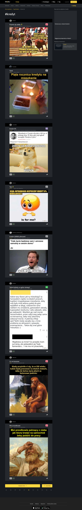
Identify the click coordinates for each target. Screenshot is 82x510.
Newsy (42, 5)
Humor (12, 5)
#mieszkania (21, 26)
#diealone (28, 238)
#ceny (18, 26)
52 (46, 490)
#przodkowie (23, 427)
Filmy (54, 2)
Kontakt (31, 503)
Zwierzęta (7, 5)
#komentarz (25, 288)
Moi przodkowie (15, 426)
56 (28, 490)
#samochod (16, 427)
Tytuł (11, 71)
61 (6, 490)
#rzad (17, 188)
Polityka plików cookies (51, 503)
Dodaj (17, 2)
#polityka (15, 130)
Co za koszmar (14, 361)
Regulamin (43, 503)
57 (24, 490)
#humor (15, 72)
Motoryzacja (47, 5)
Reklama (37, 503)
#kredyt (15, 26)
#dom (18, 238)
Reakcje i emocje (35, 5)
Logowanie (67, 1)
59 (15, 490)
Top (59, 2)
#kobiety (15, 288)
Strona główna (8, 9)
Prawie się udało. (16, 24)
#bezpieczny (21, 188)
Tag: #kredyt (16, 9)
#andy (20, 238)
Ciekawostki (22, 5)
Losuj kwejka (47, 485)
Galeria (17, 5)
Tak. (11, 187)
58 (19, 490)
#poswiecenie (30, 288)
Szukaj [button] (74, 5)
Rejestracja (73, 1)
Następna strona (23, 485)
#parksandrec (24, 238)
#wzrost (24, 26)
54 (37, 490)
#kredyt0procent (27, 130)
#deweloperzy (28, 26)
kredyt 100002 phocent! (18, 236)
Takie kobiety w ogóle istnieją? (20, 287)
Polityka (28, 5)
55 (33, 490)
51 (51, 490)
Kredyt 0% (13, 129)
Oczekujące (46, 2)
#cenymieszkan (33, 130)
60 (10, 490)
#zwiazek (21, 288)
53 (42, 490)
